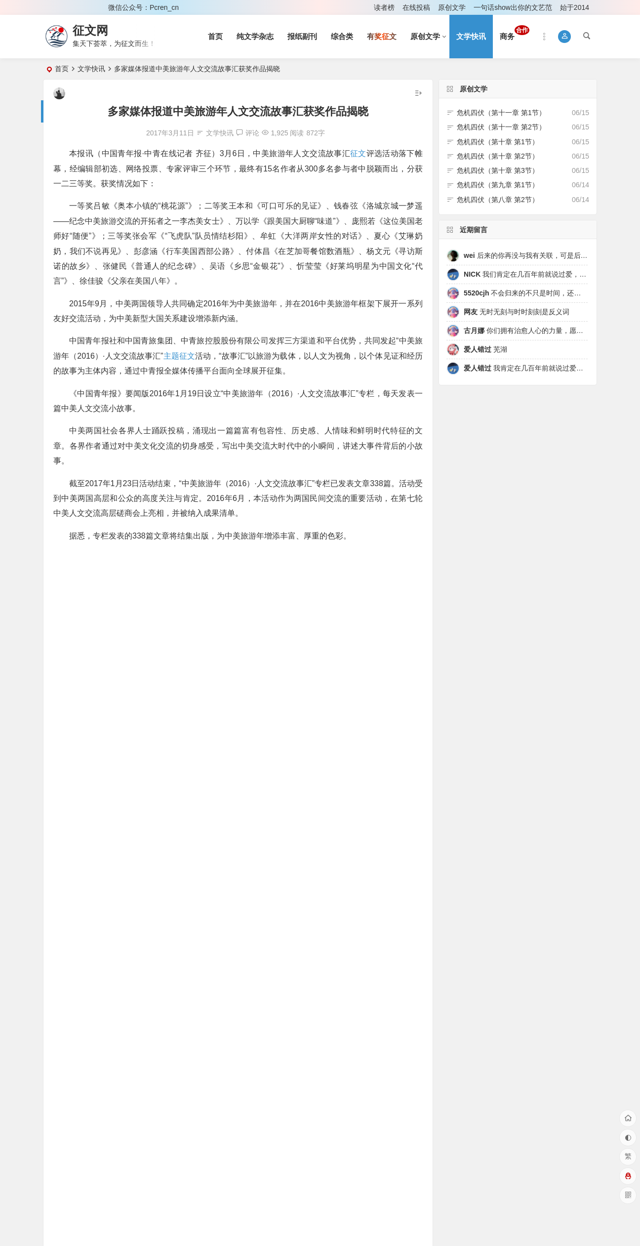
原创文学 (452, 7)
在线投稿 (416, 7)
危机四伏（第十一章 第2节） (501, 127)
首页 (215, 36)
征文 (358, 153)
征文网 (90, 30)
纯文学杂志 (255, 36)
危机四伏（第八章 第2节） (498, 200)
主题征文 (179, 356)
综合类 (342, 36)
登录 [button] (57, 7)
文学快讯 (471, 36)
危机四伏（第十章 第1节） (498, 142)
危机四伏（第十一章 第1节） (501, 113)
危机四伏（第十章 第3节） (498, 170)
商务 (514, 33)
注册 (87, 7)
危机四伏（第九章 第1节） (498, 185)
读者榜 (384, 7)
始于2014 (574, 7)
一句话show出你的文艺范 (513, 7)
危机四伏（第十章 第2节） (498, 156)
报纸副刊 (302, 36)
